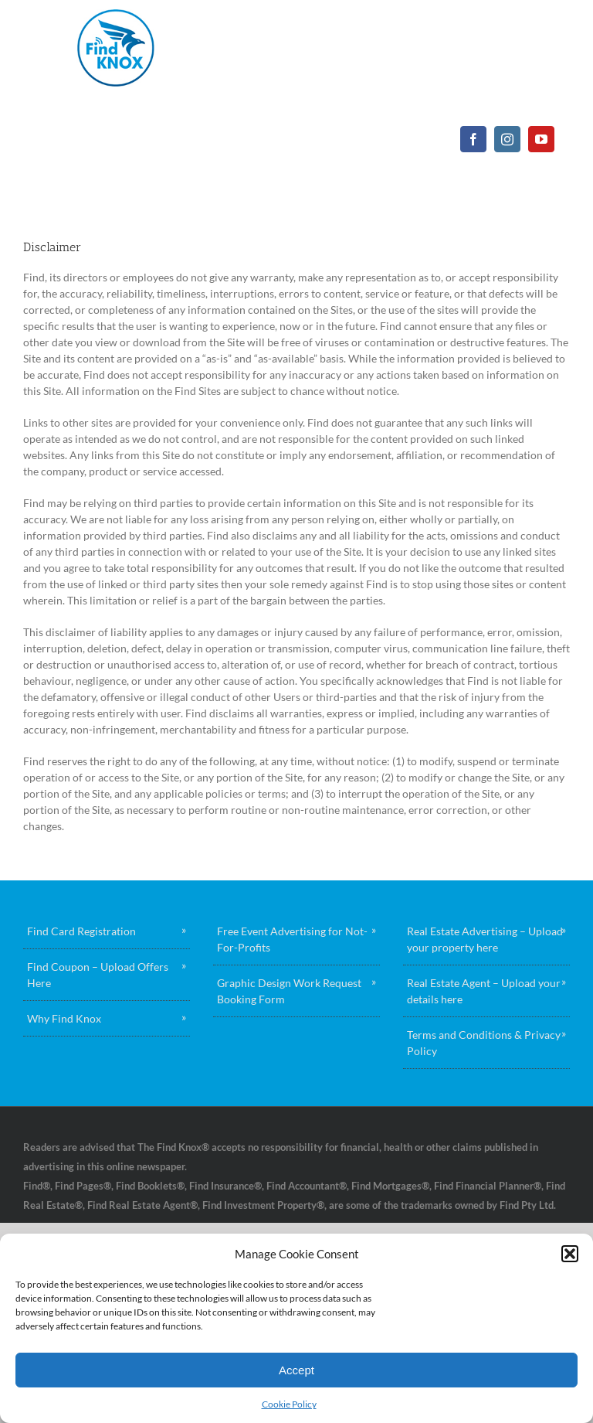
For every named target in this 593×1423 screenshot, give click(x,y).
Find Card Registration (81, 931)
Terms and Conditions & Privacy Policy (484, 1042)
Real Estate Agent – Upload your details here (484, 991)
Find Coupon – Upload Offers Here (97, 974)
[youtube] (541, 139)
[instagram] (507, 139)
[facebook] (473, 139)
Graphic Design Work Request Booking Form (289, 991)
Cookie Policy (289, 1404)
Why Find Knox (64, 1018)
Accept (296, 1370)
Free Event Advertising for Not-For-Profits (292, 939)
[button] (570, 1253)
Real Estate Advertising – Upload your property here (485, 939)
